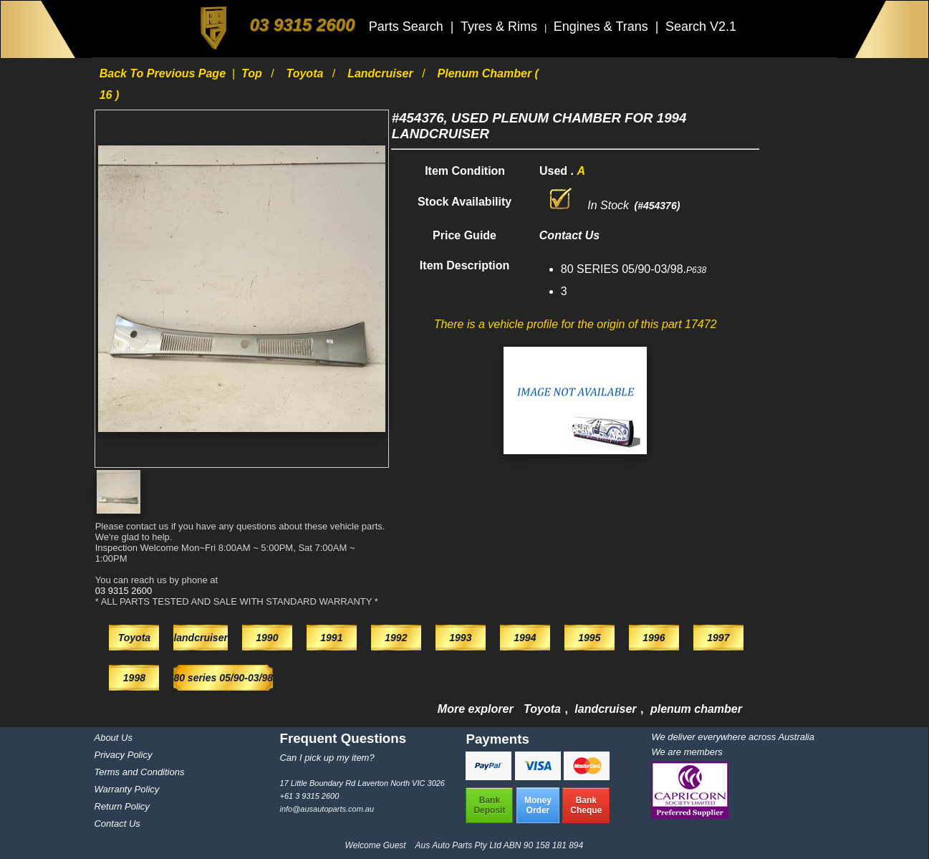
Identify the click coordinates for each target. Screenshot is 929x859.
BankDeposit (489, 805)
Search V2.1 (700, 26)
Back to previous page (164, 73)
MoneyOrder (538, 805)
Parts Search (408, 26)
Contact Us (117, 823)
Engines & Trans (603, 26)
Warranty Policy (126, 789)
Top (253, 73)
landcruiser (381, 73)
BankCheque (586, 805)
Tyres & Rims (501, 26)
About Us (113, 737)
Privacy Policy (123, 754)
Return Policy (121, 806)
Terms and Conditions (139, 772)
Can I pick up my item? (326, 757)
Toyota (307, 73)
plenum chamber (696, 709)
